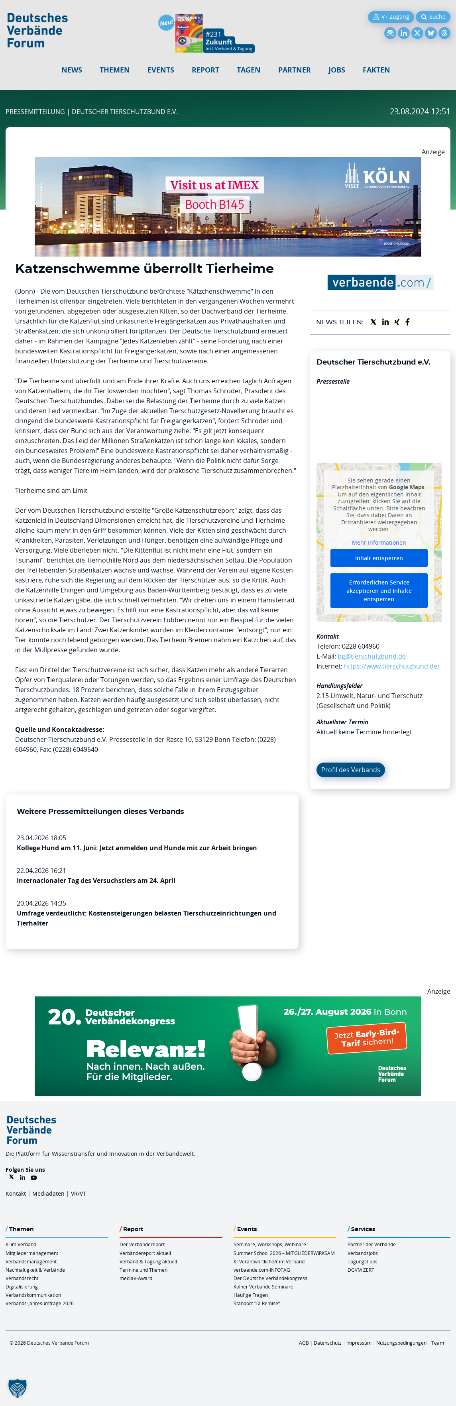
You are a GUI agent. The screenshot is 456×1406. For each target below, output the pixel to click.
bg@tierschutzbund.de (372, 656)
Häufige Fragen (251, 1295)
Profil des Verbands (350, 769)
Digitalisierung (22, 1286)
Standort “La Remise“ (257, 1303)
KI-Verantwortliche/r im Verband (269, 1261)
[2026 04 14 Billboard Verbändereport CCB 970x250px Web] (228, 161)
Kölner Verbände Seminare (263, 1286)
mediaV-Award (136, 1278)
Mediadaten (48, 1193)
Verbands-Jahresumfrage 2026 (40, 1303)
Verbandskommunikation (33, 1295)
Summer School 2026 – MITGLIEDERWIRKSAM (284, 1253)
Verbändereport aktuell (145, 1253)
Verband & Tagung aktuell (148, 1261)
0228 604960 (360, 646)
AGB (304, 1342)
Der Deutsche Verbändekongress (270, 1278)
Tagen (249, 70)
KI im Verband (21, 1244)
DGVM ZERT (361, 1270)
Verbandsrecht (22, 1278)
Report (205, 70)
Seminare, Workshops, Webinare (270, 1244)
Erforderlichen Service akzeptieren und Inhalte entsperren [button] (379, 590)
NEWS (71, 70)
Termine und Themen (143, 1270)
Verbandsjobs (363, 1253)
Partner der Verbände (372, 1244)
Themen (115, 70)
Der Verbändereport (142, 1244)
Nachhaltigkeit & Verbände (35, 1270)
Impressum (358, 1342)
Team (437, 1342)
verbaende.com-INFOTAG (262, 1270)
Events (160, 70)
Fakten (376, 70)
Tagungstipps (362, 1261)
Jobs (336, 70)
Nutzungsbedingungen (401, 1342)
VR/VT (78, 1193)
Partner (294, 70)
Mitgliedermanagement (32, 1253)
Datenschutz (328, 1342)
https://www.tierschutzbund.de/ (392, 666)
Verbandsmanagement (31, 1261)
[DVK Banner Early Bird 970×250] (228, 1001)
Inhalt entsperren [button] (379, 558)
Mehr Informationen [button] (379, 542)
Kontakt (16, 1193)
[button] (17, 1388)
